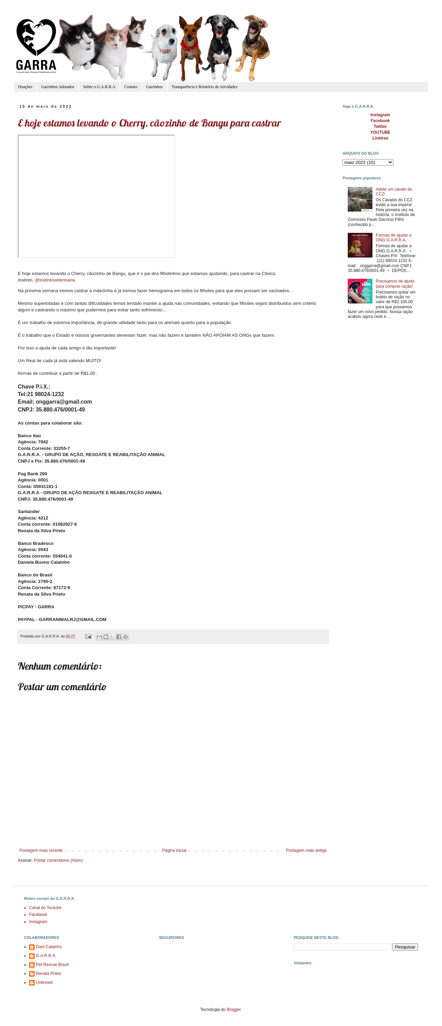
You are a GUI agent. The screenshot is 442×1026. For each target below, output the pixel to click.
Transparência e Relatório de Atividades (204, 86)
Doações (25, 86)
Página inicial (174, 850)
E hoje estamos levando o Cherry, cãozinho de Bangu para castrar (149, 122)
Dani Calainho (49, 946)
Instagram (38, 921)
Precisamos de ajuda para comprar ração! (395, 283)
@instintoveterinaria (55, 280)
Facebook (38, 914)
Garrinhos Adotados (57, 86)
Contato (130, 86)
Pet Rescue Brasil (52, 964)
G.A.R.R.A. (46, 955)
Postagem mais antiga (306, 850)
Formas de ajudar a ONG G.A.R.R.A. (394, 237)
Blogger (234, 1009)
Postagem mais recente (41, 850)
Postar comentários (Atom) (58, 860)
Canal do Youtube (45, 907)
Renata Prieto (48, 973)
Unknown (44, 982)
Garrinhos (154, 86)
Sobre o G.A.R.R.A (99, 86)
